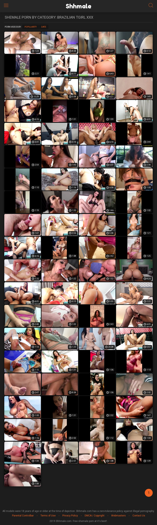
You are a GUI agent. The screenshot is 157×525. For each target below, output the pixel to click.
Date (43, 27)
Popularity (31, 27)
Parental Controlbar (23, 515)
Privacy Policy (70, 515)
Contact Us (138, 515)
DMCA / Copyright (94, 515)
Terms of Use (48, 515)
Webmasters (118, 515)
